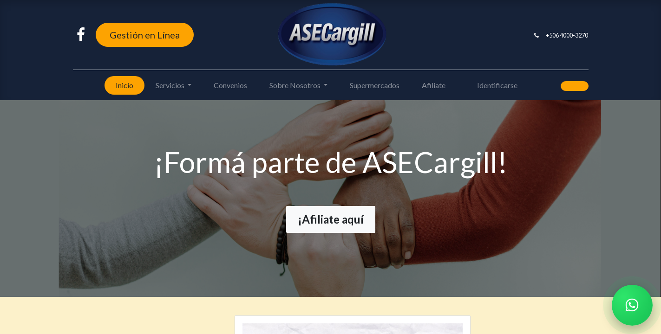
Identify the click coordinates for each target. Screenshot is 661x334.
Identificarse (497, 85)
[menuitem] (124, 85)
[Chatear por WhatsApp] (632, 305)
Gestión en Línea (145, 34)
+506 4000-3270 (567, 35)
